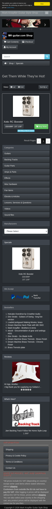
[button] (5, 23)
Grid (20, 87)
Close (42, 4)
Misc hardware (10, 184)
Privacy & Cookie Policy (16, 456)
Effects (7, 178)
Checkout (27, 42)
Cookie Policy (10, 7)
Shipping (9, 449)
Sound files (9, 215)
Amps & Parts (10, 172)
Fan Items (8, 190)
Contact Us (10, 468)
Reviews (8, 357)
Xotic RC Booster (26, 274)
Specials (19, 63)
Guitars (7, 153)
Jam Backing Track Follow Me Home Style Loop (26, 431)
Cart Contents (11, 42)
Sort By (43, 87)
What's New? (10, 399)
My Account (10, 47)
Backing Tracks (11, 159)
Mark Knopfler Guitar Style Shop (20, 12)
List (13, 87)
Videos (7, 209)
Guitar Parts (9, 166)
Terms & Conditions (14, 462)
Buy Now (41, 126)
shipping (13, 486)
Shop (11, 63)
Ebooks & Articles (12, 196)
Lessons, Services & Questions (17, 203)
